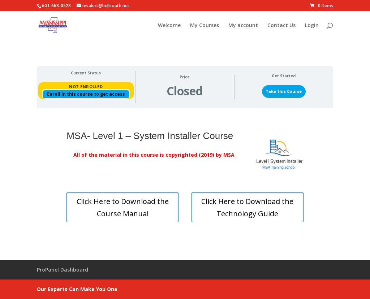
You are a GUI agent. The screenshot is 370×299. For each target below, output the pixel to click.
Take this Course (284, 91)
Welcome (169, 26)
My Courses (204, 26)
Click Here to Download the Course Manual (123, 207)
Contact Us (281, 26)
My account (243, 26)
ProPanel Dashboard (62, 269)
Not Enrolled (86, 86)
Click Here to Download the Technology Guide (247, 207)
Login (312, 26)
